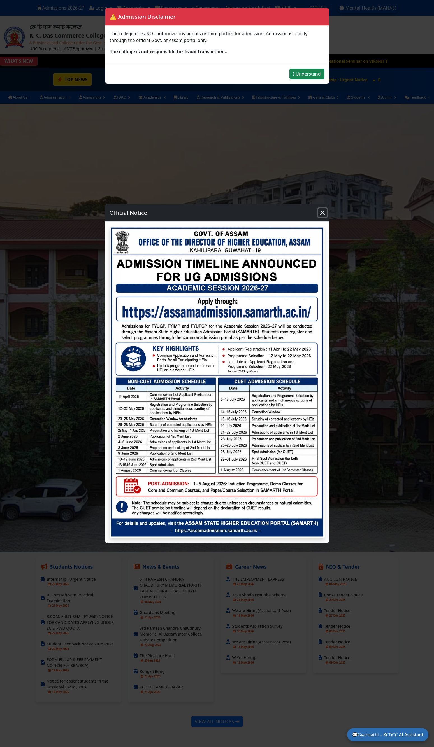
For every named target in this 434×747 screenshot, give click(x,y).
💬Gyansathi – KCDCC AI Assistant (387, 735)
